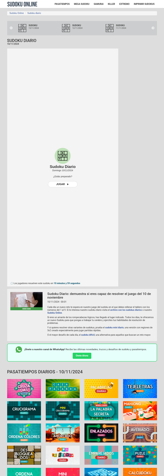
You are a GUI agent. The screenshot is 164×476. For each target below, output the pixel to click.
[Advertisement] (143, 96)
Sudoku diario (34, 13)
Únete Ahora (82, 355)
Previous (11, 28)
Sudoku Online (22, 4)
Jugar (62, 184)
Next (153, 28)
